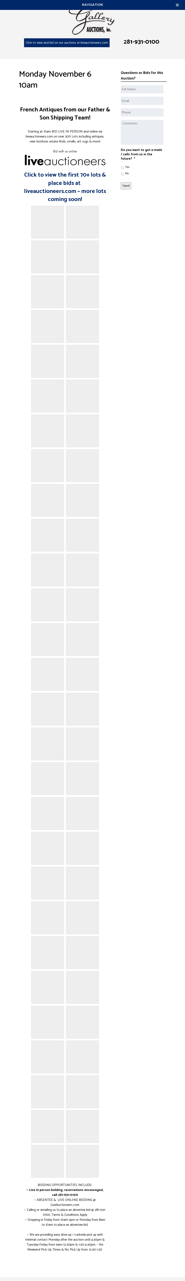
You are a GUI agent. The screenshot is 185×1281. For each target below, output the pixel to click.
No (127, 173)
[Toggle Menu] (177, 5)
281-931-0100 (141, 42)
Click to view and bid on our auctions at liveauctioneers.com (67, 43)
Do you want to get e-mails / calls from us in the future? (141, 154)
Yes (127, 167)
